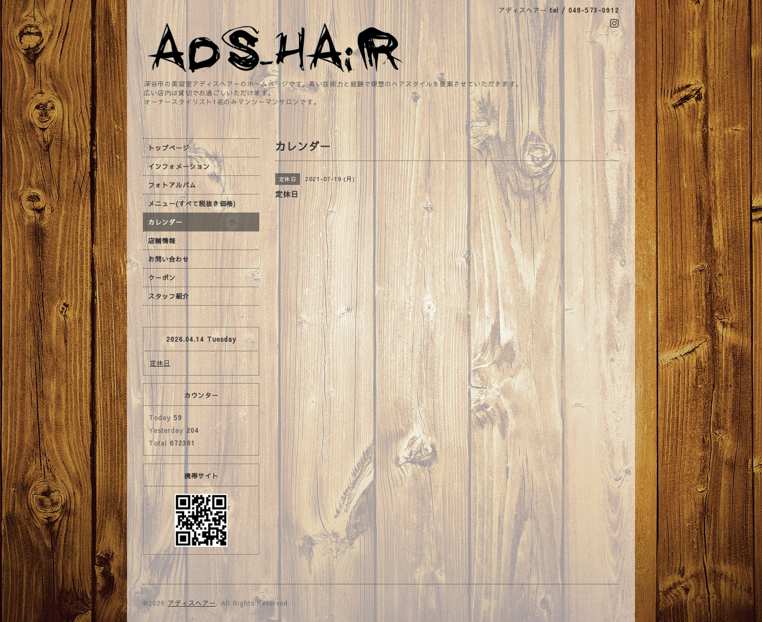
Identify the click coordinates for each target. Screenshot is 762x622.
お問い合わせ (168, 259)
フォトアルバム (172, 185)
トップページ (168, 148)
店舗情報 (162, 240)
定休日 (160, 363)
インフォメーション (179, 166)
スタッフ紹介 (168, 296)
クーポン (162, 277)
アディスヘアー (192, 603)
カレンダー (165, 222)
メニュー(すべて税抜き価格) (192, 203)
